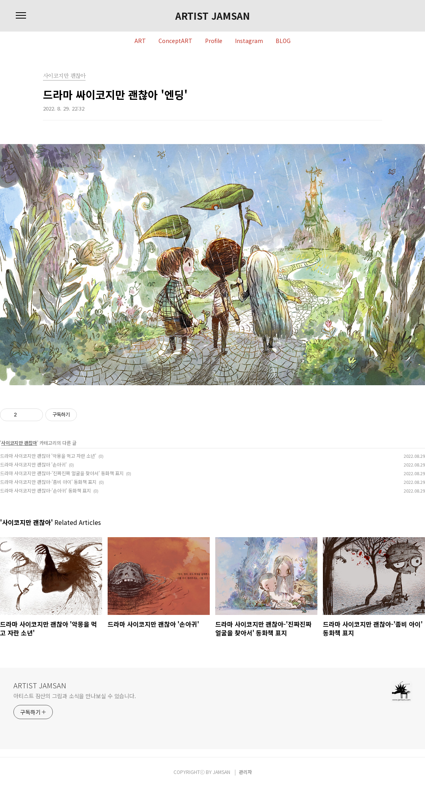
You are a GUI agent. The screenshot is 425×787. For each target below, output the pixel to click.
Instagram (249, 41)
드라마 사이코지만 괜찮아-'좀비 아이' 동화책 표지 (48, 481)
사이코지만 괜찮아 (19, 442)
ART (140, 41)
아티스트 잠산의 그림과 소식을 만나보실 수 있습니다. (74, 696)
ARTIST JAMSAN (212, 16)
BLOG (283, 41)
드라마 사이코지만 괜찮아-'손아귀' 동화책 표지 (45, 490)
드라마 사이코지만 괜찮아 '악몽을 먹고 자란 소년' (48, 455)
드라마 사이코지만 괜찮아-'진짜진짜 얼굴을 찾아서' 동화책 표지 (62, 473)
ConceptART (175, 41)
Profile (213, 41)
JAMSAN (221, 771)
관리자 (245, 771)
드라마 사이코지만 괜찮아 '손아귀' (33, 464)
